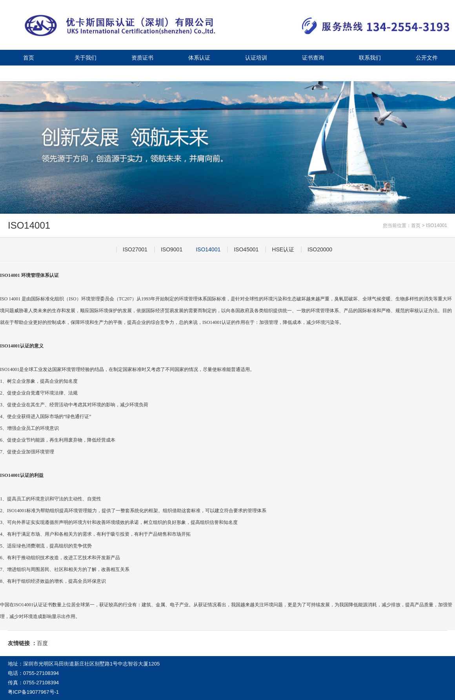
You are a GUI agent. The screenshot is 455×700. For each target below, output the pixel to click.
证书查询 (313, 58)
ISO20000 (320, 249)
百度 (42, 643)
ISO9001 (171, 249)
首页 (28, 58)
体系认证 (199, 58)
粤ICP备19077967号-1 (33, 692)
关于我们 (85, 58)
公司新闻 (29, 73)
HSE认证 (283, 249)
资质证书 (142, 58)
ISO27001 (135, 249)
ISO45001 (246, 249)
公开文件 (427, 58)
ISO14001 (436, 225)
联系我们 (370, 58)
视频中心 (85, 73)
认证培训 (256, 58)
